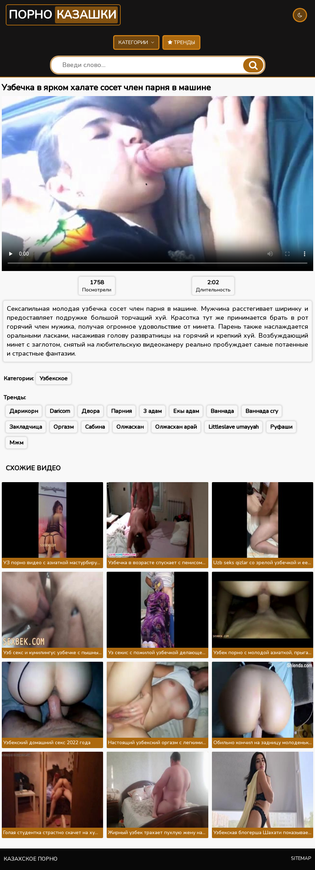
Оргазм (64, 427)
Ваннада (222, 411)
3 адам (152, 411)
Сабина (95, 427)
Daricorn (60, 411)
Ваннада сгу (261, 411)
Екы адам (186, 411)
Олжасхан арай (176, 427)
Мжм (16, 443)
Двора (90, 411)
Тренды (181, 42)
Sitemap (301, 858)
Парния (121, 411)
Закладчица (25, 427)
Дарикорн (23, 411)
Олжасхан (130, 427)
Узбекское (54, 378)
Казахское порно (30, 858)
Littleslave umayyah (233, 427)
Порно (63, 14)
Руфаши (281, 427)
